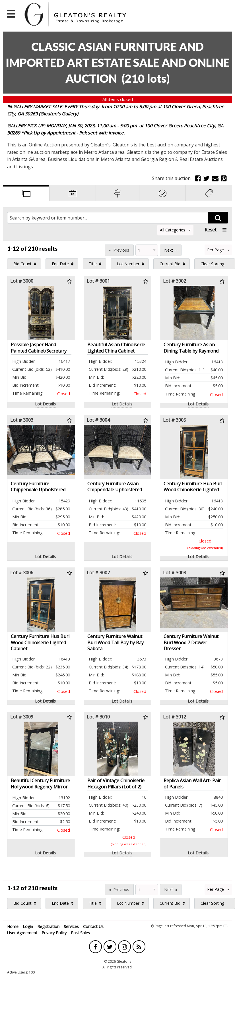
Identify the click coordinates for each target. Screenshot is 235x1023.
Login (28, 926)
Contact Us (93, 926)
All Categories (175, 230)
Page (96, 249)
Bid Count (22, 263)
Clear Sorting (212, 263)
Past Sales (80, 932)
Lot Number (128, 263)
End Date (60, 263)
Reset (211, 230)
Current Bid (170, 263)
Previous (121, 250)
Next (168, 250)
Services (71, 926)
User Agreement (22, 932)
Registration (48, 926)
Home (12, 926)
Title (93, 263)
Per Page (218, 249)
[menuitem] (24, 263)
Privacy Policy (54, 932)
